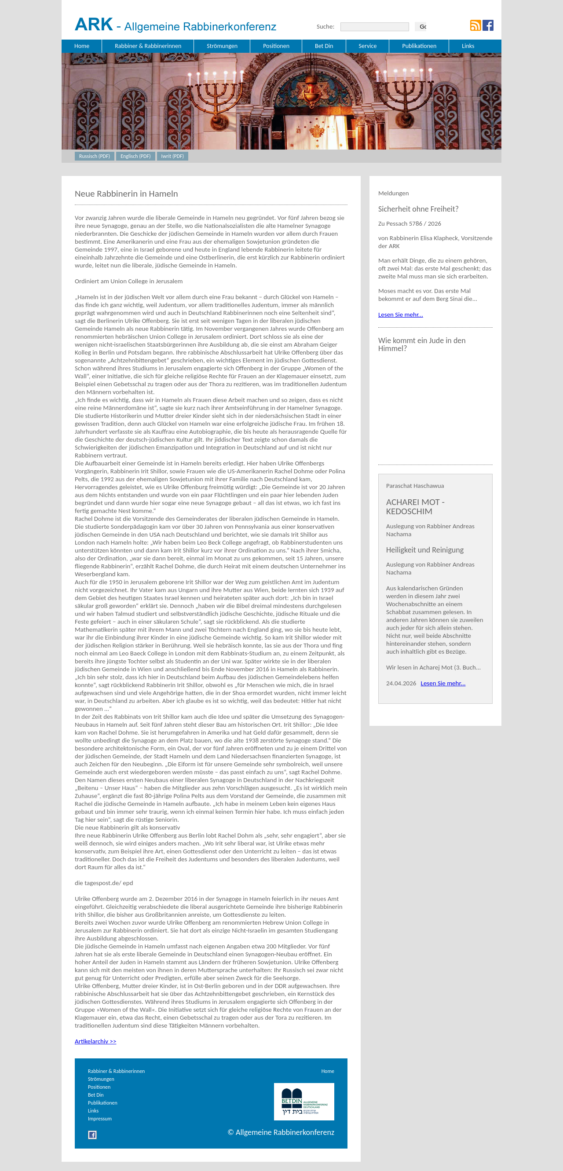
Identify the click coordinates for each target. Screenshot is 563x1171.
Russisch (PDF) (94, 156)
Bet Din (96, 1095)
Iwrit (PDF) (172, 156)
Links (93, 1111)
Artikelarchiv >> (95, 1041)
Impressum (100, 1119)
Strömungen (101, 1079)
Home (328, 1071)
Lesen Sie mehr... (400, 314)
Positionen (99, 1087)
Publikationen (102, 1103)
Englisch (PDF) (135, 156)
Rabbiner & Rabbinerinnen (116, 1071)
